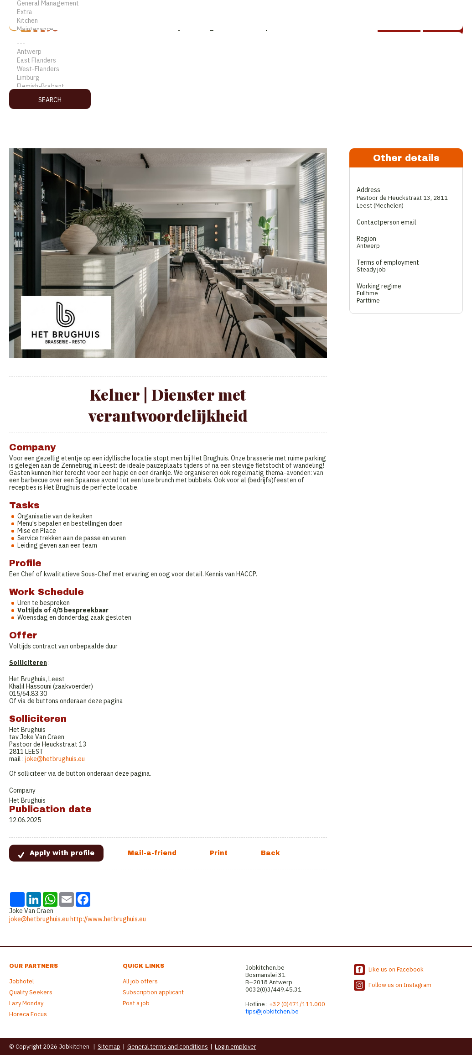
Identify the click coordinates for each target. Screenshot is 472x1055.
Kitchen (236, 20)
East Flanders (236, 60)
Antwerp (236, 51)
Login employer (235, 1046)
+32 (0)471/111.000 (297, 1004)
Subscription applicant (153, 992)
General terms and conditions (167, 1046)
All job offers (140, 981)
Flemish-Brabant (236, 86)
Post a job (136, 1003)
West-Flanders (236, 69)
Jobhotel (21, 981)
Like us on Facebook (396, 969)
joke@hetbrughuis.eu (55, 759)
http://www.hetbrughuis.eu (108, 919)
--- (236, 43)
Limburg (236, 77)
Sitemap (109, 1046)
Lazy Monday (26, 1003)
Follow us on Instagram (399, 985)
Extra (236, 12)
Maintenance (236, 29)
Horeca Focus (28, 1014)
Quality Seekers (30, 992)
